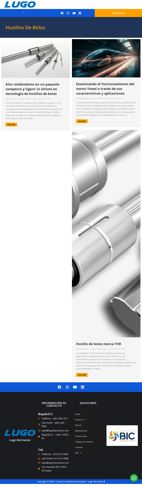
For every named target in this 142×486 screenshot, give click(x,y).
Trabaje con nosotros (84, 441)
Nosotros (80, 419)
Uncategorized (12, 98)
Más (78, 452)
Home (77, 414)
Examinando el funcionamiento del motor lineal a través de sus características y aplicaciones (105, 89)
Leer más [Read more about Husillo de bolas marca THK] (82, 375)
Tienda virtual (81, 436)
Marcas (78, 425)
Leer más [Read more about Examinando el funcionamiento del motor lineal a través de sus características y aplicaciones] (82, 121)
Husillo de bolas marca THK (98, 343)
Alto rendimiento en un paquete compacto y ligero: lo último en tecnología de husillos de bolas (32, 89)
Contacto (79, 447)
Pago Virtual (118, 13)
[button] (23, 12)
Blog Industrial (81, 430)
